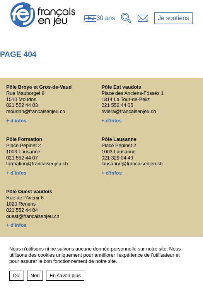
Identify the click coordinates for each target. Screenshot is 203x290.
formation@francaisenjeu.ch (37, 163)
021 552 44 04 (22, 210)
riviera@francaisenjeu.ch (129, 111)
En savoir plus (64, 275)
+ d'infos (16, 121)
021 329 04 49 (117, 158)
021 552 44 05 (117, 105)
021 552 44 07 (22, 158)
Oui (16, 275)
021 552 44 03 (22, 105)
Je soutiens (173, 18)
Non (35, 275)
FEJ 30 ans (99, 18)
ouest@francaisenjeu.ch (33, 216)
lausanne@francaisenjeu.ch (132, 163)
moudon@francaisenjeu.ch (35, 111)
